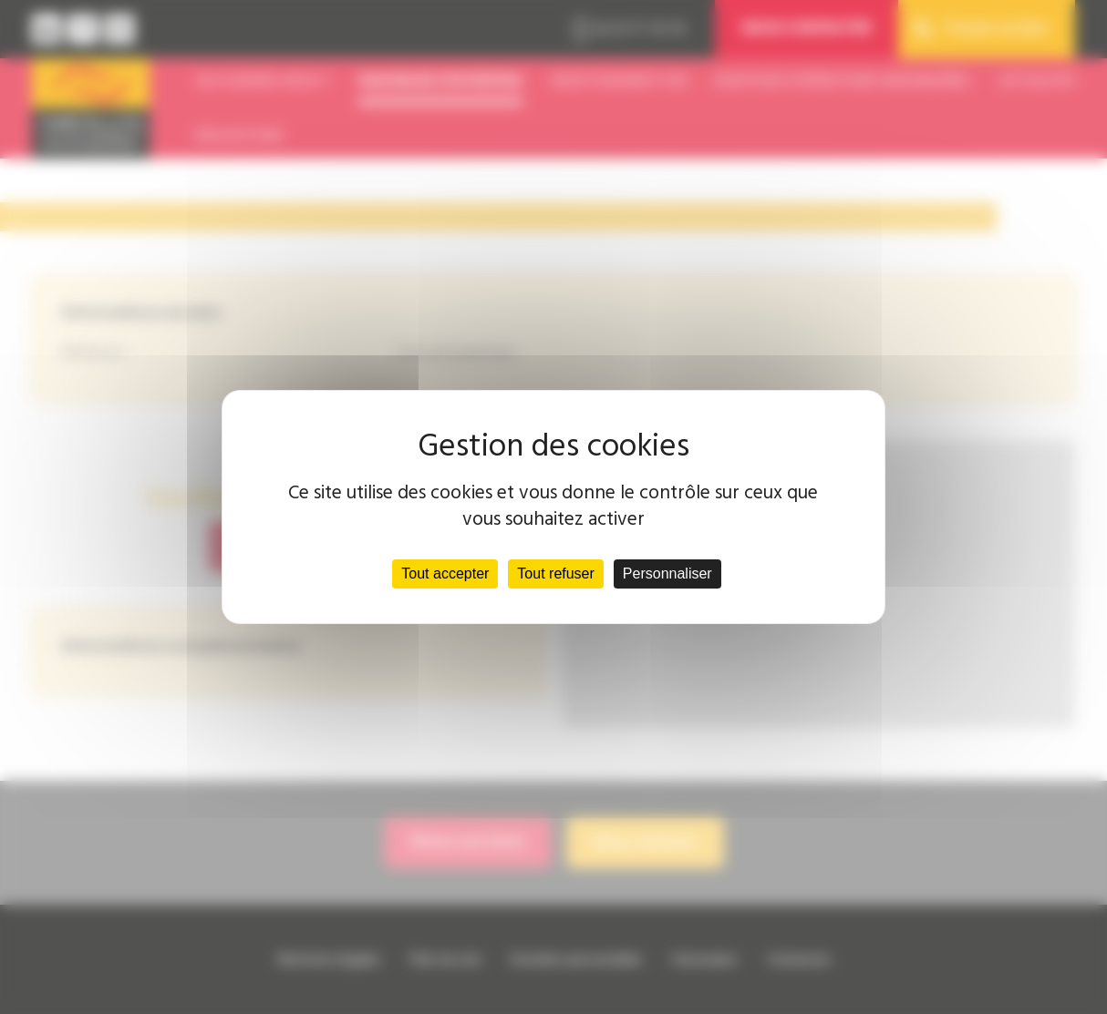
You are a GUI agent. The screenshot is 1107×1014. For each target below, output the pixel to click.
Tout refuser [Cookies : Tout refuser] (555, 573)
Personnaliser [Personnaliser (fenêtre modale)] (667, 573)
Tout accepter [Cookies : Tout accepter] (445, 573)
